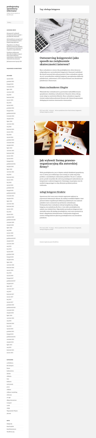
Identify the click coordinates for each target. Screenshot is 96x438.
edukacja (9, 376)
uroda (8, 405)
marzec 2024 (10, 132)
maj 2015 (9, 347)
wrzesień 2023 (10, 142)
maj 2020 (9, 230)
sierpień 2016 (10, 313)
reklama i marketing (12, 392)
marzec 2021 (10, 209)
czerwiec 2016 (10, 318)
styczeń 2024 (10, 137)
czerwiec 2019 (10, 243)
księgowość (78, 110)
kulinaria (9, 381)
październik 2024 (11, 113)
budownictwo (10, 371)
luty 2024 (9, 134)
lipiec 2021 (9, 201)
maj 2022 (9, 174)
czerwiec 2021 (10, 204)
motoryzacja (10, 384)
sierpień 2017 (10, 283)
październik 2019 (11, 238)
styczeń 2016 (10, 328)
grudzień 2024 (10, 108)
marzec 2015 (10, 352)
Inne (8, 379)
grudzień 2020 (10, 217)
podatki (51, 112)
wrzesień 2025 (10, 86)
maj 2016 (9, 321)
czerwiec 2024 (10, 124)
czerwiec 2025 (10, 92)
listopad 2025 (10, 84)
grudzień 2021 (10, 188)
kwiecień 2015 (10, 350)
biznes (8, 368)
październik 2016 (11, 307)
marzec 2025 (10, 100)
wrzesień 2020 (10, 222)
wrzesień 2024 (10, 116)
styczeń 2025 (10, 105)
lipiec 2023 (9, 148)
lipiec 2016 (9, 315)
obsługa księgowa (44, 112)
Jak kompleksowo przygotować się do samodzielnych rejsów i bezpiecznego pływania (14, 40)
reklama (9, 389)
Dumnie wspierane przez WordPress (49, 242)
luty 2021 (9, 211)
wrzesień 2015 (10, 339)
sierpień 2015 (10, 342)
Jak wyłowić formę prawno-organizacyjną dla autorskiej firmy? (58, 163)
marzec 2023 (10, 156)
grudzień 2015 (10, 331)
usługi (8, 408)
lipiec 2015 (9, 344)
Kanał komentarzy (11, 429)
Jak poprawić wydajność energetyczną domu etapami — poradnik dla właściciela (15, 35)
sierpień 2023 (10, 145)
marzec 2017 (10, 297)
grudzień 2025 (10, 81)
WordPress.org (10, 431)
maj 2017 (9, 291)
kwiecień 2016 (10, 323)
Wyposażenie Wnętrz (12, 411)
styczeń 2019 (10, 251)
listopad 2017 (10, 278)
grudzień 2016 (10, 305)
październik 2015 (11, 336)
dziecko (9, 373)
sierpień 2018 (10, 259)
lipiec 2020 (9, 227)
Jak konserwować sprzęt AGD (14, 61)
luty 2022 (9, 182)
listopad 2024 (10, 110)
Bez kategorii (10, 365)
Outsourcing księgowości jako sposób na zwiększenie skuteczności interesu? (59, 61)
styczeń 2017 (10, 302)
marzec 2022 (10, 180)
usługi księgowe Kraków (52, 191)
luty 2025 (9, 102)
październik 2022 (11, 164)
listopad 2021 (10, 190)
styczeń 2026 (10, 79)
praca (8, 387)
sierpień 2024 (10, 118)
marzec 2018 (10, 270)
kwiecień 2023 (10, 153)
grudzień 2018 (10, 254)
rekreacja (9, 395)
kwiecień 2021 (10, 206)
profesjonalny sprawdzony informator (13, 8)
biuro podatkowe (60, 110)
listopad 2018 (10, 257)
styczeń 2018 (10, 275)
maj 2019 (9, 246)
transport (9, 403)
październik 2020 (11, 219)
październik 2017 (11, 281)
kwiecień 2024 (10, 129)
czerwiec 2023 (10, 150)
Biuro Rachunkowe (70, 110)
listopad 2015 (10, 334)
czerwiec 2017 (10, 289)
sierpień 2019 (10, 241)
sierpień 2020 (10, 225)
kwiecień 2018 (10, 267)
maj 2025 (9, 94)
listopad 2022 (10, 161)
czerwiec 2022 (10, 172)
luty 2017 (9, 299)
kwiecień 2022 (10, 177)
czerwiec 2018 (10, 265)
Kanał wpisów (10, 426)
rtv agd (8, 397)
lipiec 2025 (9, 89)
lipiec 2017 (9, 286)
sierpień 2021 (10, 198)
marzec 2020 (10, 233)
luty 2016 (9, 326)
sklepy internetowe (12, 400)
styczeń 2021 (10, 214)
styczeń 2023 (10, 158)
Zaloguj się (9, 424)
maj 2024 (9, 126)
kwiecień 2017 (10, 294)
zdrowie (9, 413)
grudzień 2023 (10, 140)
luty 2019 (9, 249)
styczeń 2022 (10, 185)
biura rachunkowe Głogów (54, 87)
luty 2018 (9, 273)
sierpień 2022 (10, 166)
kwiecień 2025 (10, 97)
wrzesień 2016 (10, 310)
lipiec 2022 (9, 169)
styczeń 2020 (10, 235)
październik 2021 (11, 193)
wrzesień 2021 (10, 196)
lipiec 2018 (9, 262)
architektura (10, 363)
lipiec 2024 (9, 121)
